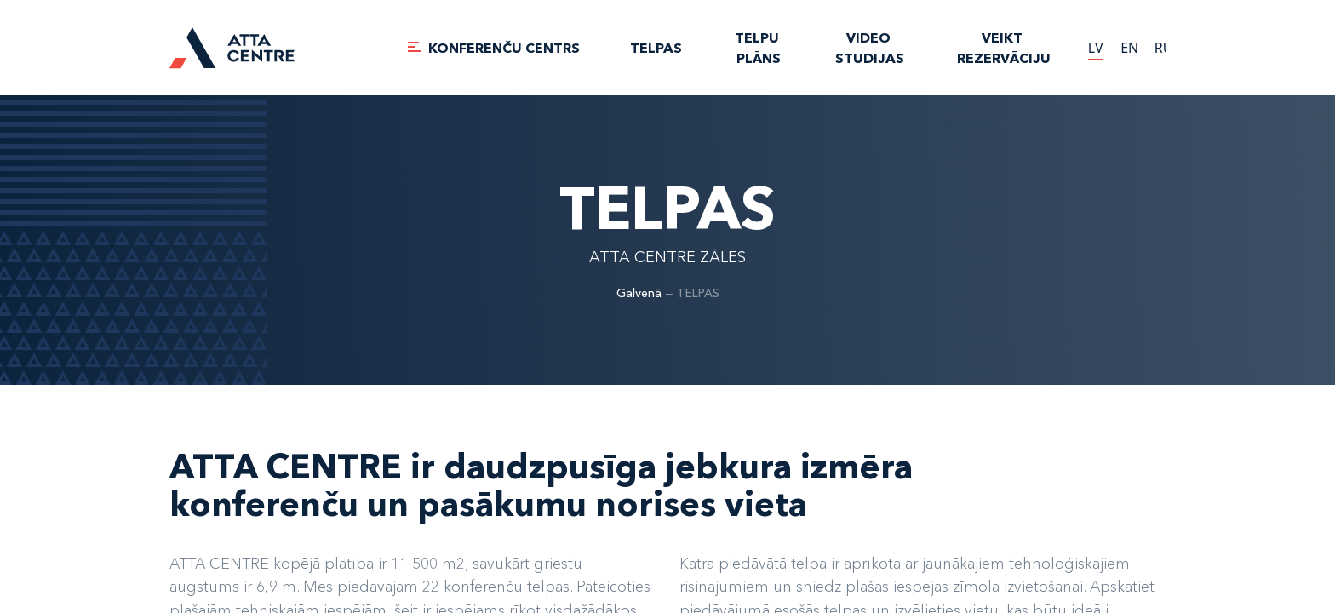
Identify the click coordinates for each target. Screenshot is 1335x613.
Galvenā (639, 293)
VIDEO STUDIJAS (869, 47)
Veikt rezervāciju (1004, 47)
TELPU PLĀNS (758, 47)
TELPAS (656, 47)
